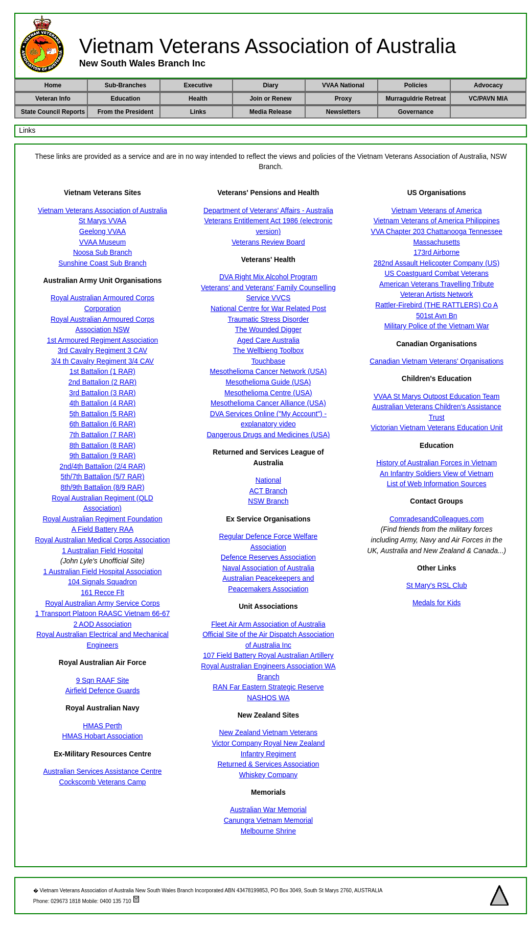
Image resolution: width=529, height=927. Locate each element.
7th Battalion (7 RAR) (103, 435)
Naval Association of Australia (268, 568)
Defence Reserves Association (268, 557)
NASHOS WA (268, 698)
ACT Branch (268, 491)
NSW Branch (268, 501)
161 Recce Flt (102, 593)
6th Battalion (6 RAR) (103, 424)
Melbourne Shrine (268, 831)
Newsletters (343, 111)
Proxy (343, 98)
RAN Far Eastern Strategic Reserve (268, 687)
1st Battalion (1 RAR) (102, 371)
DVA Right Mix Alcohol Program (268, 277)
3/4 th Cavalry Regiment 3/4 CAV (102, 361)
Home (52, 85)
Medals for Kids (436, 603)
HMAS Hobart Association (102, 736)
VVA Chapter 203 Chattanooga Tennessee (436, 231)
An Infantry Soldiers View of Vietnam (436, 474)
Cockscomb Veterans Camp (102, 782)
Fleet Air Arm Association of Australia (268, 624)
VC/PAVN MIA (488, 98)
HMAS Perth (102, 726)
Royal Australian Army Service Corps (102, 603)
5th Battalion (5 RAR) (103, 414)
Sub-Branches (125, 85)
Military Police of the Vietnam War (436, 326)
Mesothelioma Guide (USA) (268, 382)
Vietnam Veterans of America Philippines (437, 221)
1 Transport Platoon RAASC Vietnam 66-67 (102, 613)
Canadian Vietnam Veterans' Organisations (436, 361)
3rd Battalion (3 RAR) (102, 393)
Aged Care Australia (268, 340)
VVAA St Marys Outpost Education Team (437, 396)
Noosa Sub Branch (102, 252)
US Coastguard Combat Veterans (436, 273)
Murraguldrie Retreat (415, 98)
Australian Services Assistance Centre (102, 771)
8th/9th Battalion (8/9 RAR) (103, 487)
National (268, 480)
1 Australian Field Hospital (102, 551)
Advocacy (488, 85)
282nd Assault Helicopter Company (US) (436, 263)
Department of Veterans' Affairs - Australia (268, 211)
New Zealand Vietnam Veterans (268, 732)
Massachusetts (436, 242)
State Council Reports (53, 111)
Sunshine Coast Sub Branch (102, 263)
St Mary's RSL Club (436, 585)
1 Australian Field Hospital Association (102, 572)
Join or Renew (270, 98)
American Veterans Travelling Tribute (436, 284)
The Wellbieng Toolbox (268, 350)
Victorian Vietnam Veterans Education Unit (436, 428)
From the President (125, 111)
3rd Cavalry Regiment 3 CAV (102, 350)
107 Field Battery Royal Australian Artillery (268, 655)
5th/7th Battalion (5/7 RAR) (103, 477)
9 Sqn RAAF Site (102, 680)
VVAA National (343, 85)
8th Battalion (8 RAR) (103, 445)
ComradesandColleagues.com (436, 519)
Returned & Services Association (268, 764)
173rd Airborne (436, 252)
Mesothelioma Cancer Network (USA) (268, 371)
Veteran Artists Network (436, 294)
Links (198, 111)
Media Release (270, 111)
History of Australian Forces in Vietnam (436, 463)
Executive (197, 85)
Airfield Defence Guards (102, 691)
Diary (270, 85)
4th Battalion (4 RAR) (103, 403)
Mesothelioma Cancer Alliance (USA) (268, 403)
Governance (415, 111)
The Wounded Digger (268, 330)
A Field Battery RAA (102, 529)
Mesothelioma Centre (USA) (268, 393)
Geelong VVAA (102, 231)
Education (125, 98)
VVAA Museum (102, 242)
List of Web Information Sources (437, 484)
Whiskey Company (268, 775)
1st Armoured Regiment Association (102, 340)
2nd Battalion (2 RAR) (102, 382)
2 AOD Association (103, 624)
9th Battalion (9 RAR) (103, 456)
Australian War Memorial (268, 810)
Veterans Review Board (268, 242)
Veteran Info (53, 98)
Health (198, 98)
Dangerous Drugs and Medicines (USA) (268, 435)
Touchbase (268, 361)
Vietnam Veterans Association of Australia (102, 211)
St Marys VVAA (103, 221)
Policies (415, 85)
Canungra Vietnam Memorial (268, 820)
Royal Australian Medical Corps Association (102, 540)
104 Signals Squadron (102, 582)
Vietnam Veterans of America (437, 211)
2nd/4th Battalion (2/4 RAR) (103, 466)
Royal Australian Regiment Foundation (102, 519)
